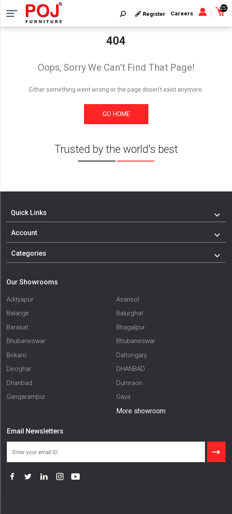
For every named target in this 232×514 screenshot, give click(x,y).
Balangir (17, 313)
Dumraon (129, 383)
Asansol (127, 299)
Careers (182, 13)
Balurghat (129, 313)
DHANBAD (130, 369)
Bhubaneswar (25, 341)
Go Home (116, 114)
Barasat (17, 327)
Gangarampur (25, 396)
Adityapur (19, 299)
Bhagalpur (130, 327)
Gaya (123, 396)
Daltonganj (131, 355)
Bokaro (16, 355)
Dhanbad (19, 383)
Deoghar (18, 369)
